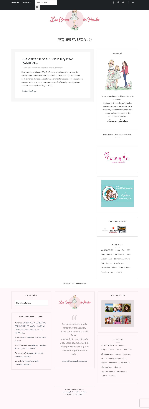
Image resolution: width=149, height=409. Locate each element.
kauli (103, 255)
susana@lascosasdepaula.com (74, 361)
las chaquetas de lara (55, 68)
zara (113, 272)
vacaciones (105, 272)
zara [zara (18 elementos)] (104, 376)
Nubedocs (79, 394)
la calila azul (119, 263)
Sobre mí (15, 2)
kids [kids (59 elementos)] (111, 350)
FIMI (102, 263)
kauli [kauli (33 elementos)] (118, 350)
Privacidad (75, 392)
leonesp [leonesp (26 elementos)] (127, 354)
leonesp (104, 259)
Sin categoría (120, 255)
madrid (119, 272)
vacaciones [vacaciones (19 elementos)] (122, 371)
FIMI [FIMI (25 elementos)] (104, 363)
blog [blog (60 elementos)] (104, 350)
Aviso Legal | (67, 392)
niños (129, 255)
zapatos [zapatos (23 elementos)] (113, 363)
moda (117, 250)
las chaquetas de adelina (40, 68)
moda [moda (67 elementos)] (122, 345)
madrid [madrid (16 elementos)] (112, 376)
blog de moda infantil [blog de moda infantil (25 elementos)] (117, 358)
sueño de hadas (124, 268)
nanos (114, 268)
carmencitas (105, 268)
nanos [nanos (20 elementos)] (118, 367)
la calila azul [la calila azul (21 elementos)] (124, 363)
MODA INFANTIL (107, 250)
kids (128, 250)
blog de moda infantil (122, 259)
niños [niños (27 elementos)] (118, 354)
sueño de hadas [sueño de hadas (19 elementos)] (108, 371)
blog (123, 250)
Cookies (83, 392)
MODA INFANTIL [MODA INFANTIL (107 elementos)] (109, 345)
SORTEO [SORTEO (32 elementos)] (127, 350)
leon (110, 259)
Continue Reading (28, 91)
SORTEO (110, 255)
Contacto (27, 2)
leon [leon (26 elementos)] (104, 358)
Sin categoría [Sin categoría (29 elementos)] (107, 354)
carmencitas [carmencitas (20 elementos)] (106, 367)
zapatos (109, 263)
